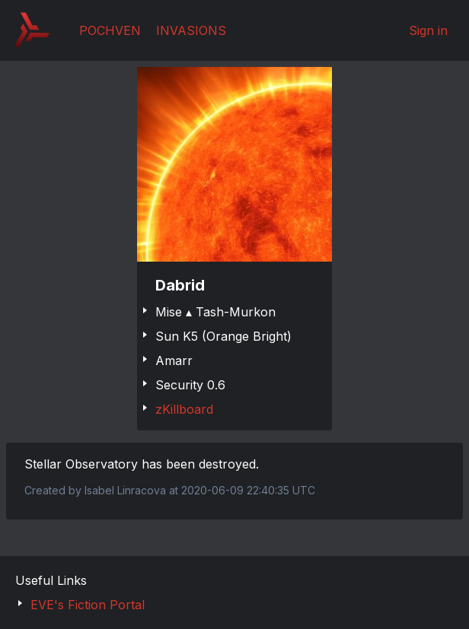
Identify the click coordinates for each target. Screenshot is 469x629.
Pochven (110, 30)
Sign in (428, 30)
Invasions (191, 30)
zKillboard (184, 409)
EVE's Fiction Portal (87, 604)
